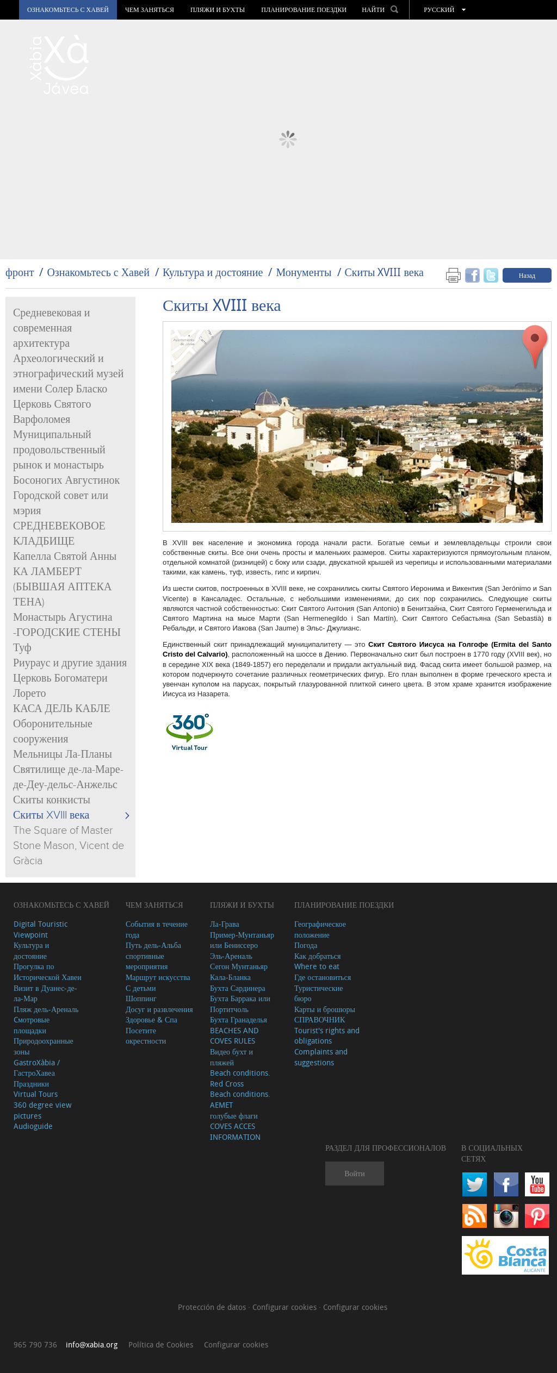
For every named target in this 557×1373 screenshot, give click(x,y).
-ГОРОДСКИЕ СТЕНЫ (67, 632)
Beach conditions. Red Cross (240, 1078)
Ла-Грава (224, 924)
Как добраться (317, 956)
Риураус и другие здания (70, 663)
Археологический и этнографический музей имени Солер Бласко (68, 374)
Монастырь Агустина (63, 617)
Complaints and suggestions (321, 1057)
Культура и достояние (213, 272)
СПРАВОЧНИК (319, 1019)
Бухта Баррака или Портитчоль (240, 1003)
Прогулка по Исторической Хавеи (48, 971)
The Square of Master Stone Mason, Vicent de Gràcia (68, 846)
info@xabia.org (91, 1344)
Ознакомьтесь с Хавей (68, 10)
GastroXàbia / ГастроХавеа (37, 1067)
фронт (19, 272)
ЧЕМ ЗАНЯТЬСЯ (149, 10)
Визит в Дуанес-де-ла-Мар (45, 993)
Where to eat (316, 966)
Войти (354, 1173)
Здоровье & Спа (151, 1019)
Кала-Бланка (230, 977)
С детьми (141, 988)
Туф (22, 647)
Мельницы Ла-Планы (62, 754)
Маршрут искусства (158, 977)
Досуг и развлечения (159, 1009)
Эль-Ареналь (231, 956)
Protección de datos (213, 1307)
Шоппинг (141, 998)
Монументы (303, 272)
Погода (305, 945)
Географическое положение (320, 929)
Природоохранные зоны (43, 1046)
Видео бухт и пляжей (231, 1057)
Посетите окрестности (146, 1035)
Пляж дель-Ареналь (46, 1009)
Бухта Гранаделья (238, 1019)
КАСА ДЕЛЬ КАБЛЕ (61, 708)
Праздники (31, 1083)
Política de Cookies (160, 1344)
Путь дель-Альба (153, 945)
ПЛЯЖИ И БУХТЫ (217, 10)
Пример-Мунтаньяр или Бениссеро (242, 940)
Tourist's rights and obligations (327, 1035)
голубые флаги (234, 1115)
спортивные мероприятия (147, 961)
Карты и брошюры (324, 1009)
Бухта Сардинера (237, 988)
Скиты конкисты (51, 800)
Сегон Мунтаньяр (239, 966)
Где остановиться (322, 977)
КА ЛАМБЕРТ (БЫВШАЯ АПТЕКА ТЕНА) (62, 587)
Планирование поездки (303, 10)
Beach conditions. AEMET (240, 1099)
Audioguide (33, 1126)
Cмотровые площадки (31, 1024)
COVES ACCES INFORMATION (235, 1131)
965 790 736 (35, 1344)
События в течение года (157, 929)
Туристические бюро (318, 993)
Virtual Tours (36, 1094)
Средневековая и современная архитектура (51, 328)
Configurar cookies (285, 1307)
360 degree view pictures (42, 1110)
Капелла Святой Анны (64, 556)
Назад (527, 275)
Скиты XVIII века (384, 272)
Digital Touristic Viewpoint (40, 929)
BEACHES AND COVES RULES (234, 1035)
